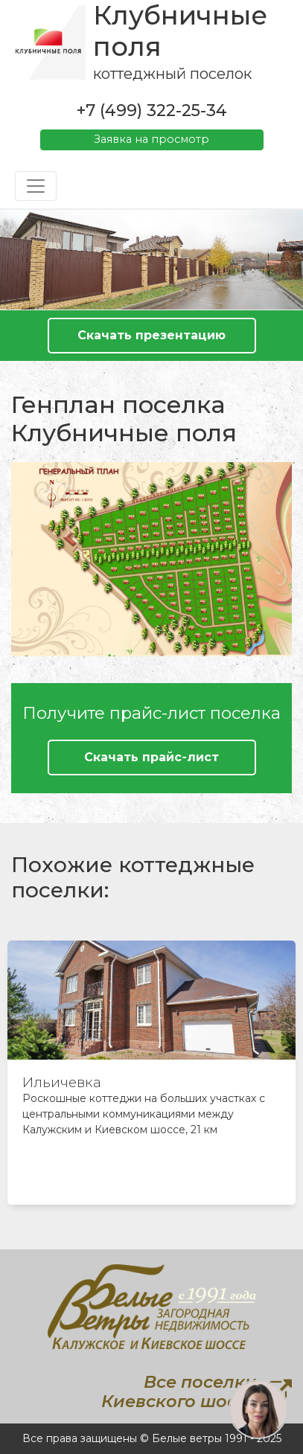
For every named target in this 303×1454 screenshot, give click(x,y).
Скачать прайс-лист (151, 757)
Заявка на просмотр (151, 139)
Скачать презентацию (151, 335)
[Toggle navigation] (36, 186)
